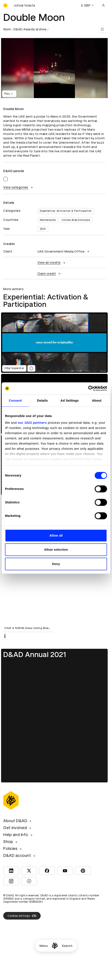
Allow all (56, 535)
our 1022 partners (32, 422)
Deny (56, 564)
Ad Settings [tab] (70, 400)
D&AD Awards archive (30, 29)
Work (7, 29)
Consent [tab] (15, 400)
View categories (18, 187)
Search (67, 946)
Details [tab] (42, 400)
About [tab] (96, 400)
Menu (44, 946)
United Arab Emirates (76, 220)
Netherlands (48, 220)
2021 (43, 228)
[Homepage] (55, 946)
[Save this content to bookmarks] (102, 29)
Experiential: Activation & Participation (66, 210)
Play (9, 94)
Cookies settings (22, 916)
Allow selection (56, 549)
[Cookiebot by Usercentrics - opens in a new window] (88, 388)
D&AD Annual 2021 (34, 654)
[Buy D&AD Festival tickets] (25, 5)
